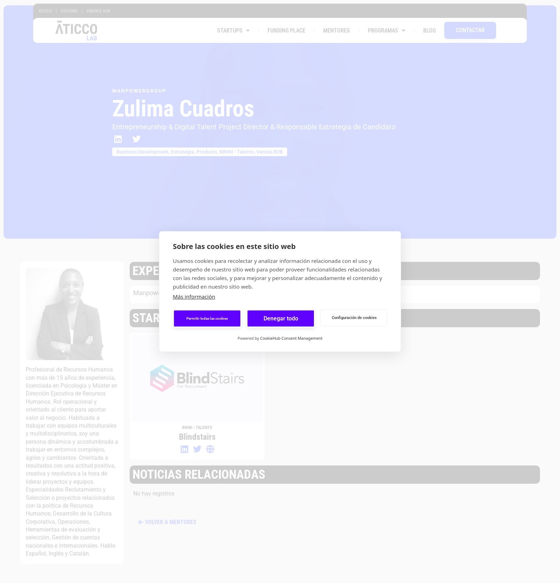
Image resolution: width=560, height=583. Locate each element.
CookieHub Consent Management (291, 338)
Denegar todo (281, 318)
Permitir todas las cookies (207, 318)
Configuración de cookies (354, 317)
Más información (194, 296)
